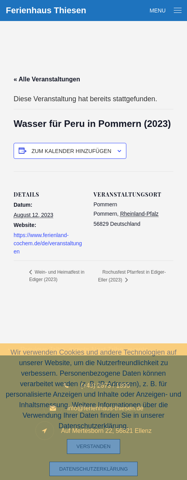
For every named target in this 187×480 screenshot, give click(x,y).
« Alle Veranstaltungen (47, 79)
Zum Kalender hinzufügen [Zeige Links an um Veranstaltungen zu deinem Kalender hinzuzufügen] (71, 151)
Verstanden (94, 446)
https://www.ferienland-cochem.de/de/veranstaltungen (48, 243)
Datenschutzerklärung (93, 469)
